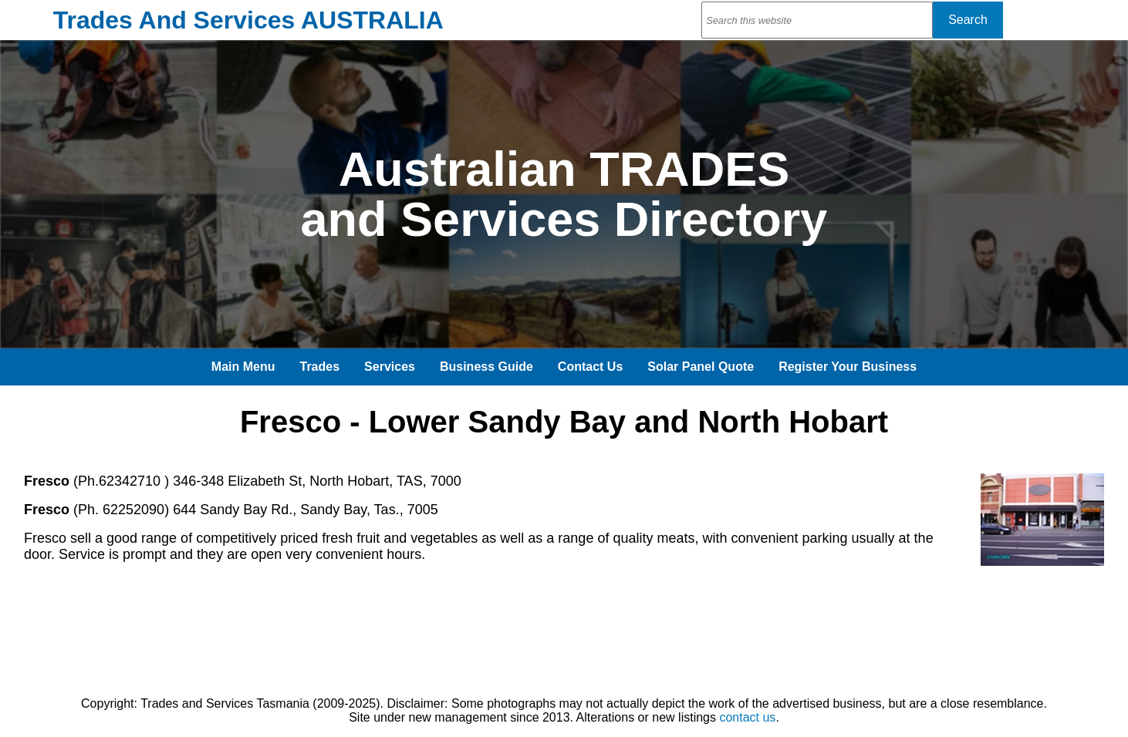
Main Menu (243, 366)
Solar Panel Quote (700, 366)
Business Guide (486, 366)
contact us (747, 717)
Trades (320, 366)
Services (389, 366)
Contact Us (590, 366)
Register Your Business (847, 366)
